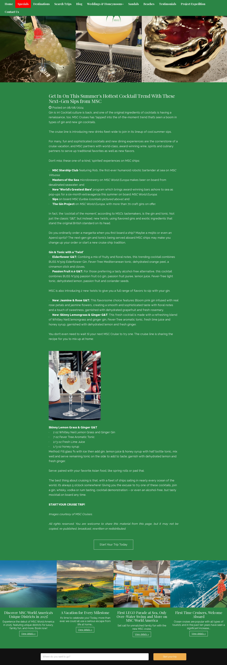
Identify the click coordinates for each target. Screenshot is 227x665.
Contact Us (12, 12)
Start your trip (170, 656)
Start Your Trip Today (113, 544)
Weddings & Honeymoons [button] (105, 4)
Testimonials (167, 4)
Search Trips (62, 4)
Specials (23, 4)
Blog (79, 4)
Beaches (148, 4)
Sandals (133, 4)
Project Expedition (193, 4)
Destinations (41, 4)
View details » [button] (28, 633)
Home (9, 4)
